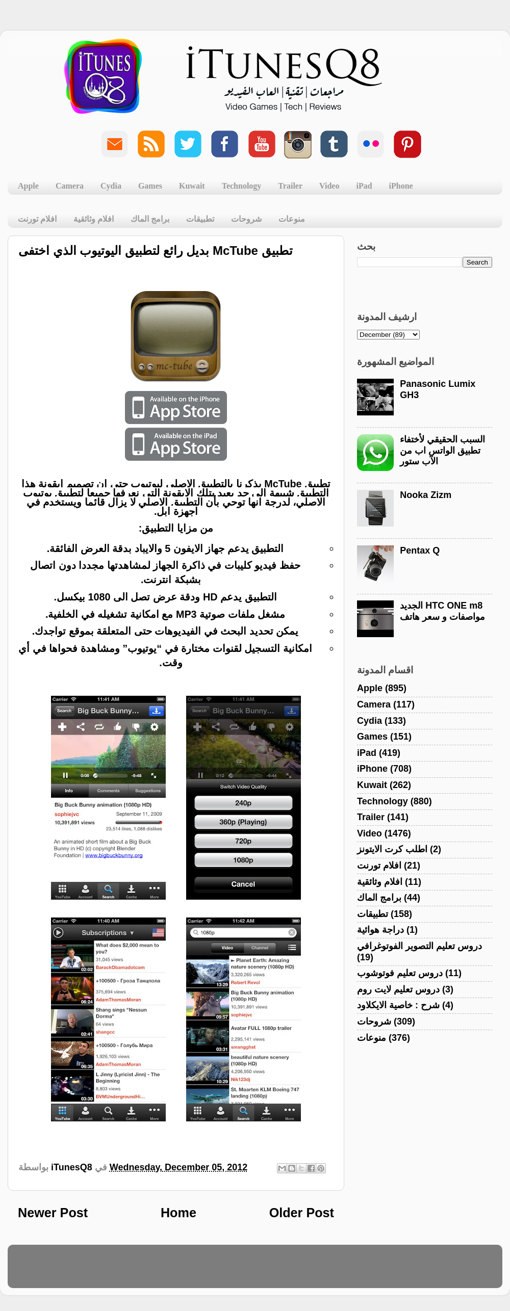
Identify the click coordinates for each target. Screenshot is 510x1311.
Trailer (290, 185)
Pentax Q (420, 550)
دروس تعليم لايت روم (398, 989)
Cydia (110, 185)
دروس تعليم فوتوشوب (400, 973)
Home (178, 1212)
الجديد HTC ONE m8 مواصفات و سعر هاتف (442, 611)
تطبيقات (200, 219)
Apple (28, 185)
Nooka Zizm (425, 495)
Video (329, 185)
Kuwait (192, 185)
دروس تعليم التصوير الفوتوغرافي (419, 946)
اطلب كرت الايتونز (392, 849)
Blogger (304, 1271)
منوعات (291, 219)
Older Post (301, 1212)
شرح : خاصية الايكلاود (398, 1005)
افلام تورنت (37, 219)
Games (150, 185)
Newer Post (53, 1212)
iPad (364, 185)
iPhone (401, 185)
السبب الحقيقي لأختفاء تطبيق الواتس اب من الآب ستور (442, 450)
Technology (242, 185)
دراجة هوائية (380, 930)
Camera (70, 185)
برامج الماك (150, 219)
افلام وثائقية (93, 219)
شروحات (246, 219)
